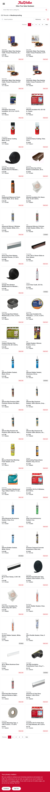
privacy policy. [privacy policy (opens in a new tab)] (15, 781)
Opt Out (16, 788)
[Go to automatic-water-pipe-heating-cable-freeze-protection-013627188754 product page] (13, 76)
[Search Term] (25, 9)
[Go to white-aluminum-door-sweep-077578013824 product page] (13, 660)
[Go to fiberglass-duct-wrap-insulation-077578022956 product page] (13, 105)
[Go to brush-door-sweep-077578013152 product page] (13, 573)
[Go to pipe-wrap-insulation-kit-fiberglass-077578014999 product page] (37, 310)
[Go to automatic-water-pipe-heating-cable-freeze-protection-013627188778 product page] (37, 47)
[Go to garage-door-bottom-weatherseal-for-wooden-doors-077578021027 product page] (13, 281)
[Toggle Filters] (48, 19)
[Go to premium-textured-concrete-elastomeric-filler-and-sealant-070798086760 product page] (37, 543)
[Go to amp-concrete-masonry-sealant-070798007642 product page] (37, 514)
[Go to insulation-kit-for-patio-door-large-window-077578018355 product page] (37, 719)
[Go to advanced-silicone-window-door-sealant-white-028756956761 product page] (13, 222)
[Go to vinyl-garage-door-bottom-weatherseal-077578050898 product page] (13, 310)
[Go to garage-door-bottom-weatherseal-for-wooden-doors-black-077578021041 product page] (13, 164)
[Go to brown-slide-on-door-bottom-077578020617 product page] (37, 251)
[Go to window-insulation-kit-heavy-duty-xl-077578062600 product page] (37, 193)
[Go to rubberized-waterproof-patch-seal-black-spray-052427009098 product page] (13, 193)
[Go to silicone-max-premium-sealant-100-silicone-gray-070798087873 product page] (37, 397)
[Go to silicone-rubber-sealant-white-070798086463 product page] (13, 543)
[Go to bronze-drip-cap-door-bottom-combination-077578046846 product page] (37, 164)
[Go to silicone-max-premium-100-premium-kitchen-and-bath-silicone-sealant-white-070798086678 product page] (13, 397)
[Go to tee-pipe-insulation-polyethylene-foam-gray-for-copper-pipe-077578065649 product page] (37, 660)
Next (46, 24)
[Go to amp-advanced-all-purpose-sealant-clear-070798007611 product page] (13, 514)
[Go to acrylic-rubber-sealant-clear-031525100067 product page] (37, 602)
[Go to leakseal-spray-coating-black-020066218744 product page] (13, 135)
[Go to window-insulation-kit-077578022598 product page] (37, 105)
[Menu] (4, 4)
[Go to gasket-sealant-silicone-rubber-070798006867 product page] (37, 339)
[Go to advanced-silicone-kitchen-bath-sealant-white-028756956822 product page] (37, 222)
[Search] (46, 9)
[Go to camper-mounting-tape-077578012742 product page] (13, 719)
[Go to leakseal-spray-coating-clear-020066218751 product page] (37, 135)
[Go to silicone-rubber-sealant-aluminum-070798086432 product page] (37, 368)
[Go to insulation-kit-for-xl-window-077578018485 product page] (37, 485)
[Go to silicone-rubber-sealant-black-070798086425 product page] (13, 368)
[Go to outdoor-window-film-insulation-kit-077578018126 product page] (13, 339)
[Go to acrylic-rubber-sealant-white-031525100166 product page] (13, 631)
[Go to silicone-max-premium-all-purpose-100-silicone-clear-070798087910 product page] (37, 427)
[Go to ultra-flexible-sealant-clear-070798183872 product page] (37, 631)
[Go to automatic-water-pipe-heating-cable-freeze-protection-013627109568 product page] (13, 47)
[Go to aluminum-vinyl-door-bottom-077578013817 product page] (37, 689)
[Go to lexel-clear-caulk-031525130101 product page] (37, 281)
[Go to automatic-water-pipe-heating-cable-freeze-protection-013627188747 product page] (37, 76)
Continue (6, 788)
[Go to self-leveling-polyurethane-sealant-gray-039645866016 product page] (37, 456)
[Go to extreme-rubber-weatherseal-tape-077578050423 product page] (13, 485)
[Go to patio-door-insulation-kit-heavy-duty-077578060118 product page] (13, 602)
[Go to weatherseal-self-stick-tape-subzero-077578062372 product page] (37, 573)
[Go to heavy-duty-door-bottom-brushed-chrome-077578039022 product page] (13, 251)
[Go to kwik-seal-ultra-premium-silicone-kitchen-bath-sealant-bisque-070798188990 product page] (13, 689)
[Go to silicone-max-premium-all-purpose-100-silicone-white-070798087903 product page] (13, 427)
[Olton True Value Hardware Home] (25, 2)
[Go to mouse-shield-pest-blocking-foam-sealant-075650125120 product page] (13, 456)
